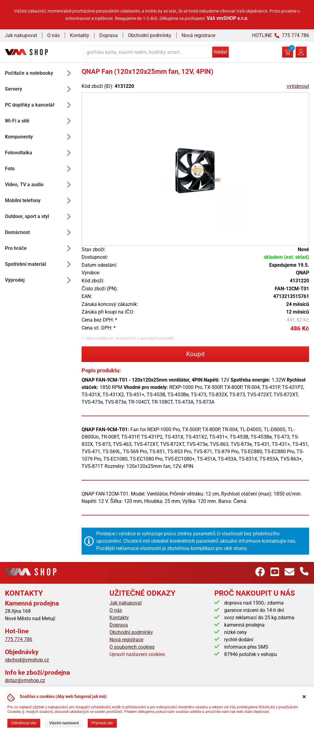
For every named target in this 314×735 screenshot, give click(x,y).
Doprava (108, 35)
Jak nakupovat (21, 35)
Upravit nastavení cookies (137, 654)
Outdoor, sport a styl (39, 216)
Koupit (195, 354)
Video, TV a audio (39, 184)
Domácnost (39, 232)
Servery (39, 89)
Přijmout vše (102, 723)
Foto (39, 168)
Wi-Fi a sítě (39, 120)
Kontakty (79, 35)
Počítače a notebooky (39, 73)
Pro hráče (39, 248)
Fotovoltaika (39, 152)
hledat (220, 52)
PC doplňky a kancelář (39, 105)
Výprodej (39, 280)
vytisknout (298, 86)
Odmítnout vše (23, 723)
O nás (53, 35)
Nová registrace (198, 35)
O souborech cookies (132, 647)
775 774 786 (18, 639)
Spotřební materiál (39, 264)
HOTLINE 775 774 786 (280, 35)
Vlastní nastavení (64, 723)
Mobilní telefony (39, 200)
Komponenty (39, 136)
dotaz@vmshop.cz (25, 680)
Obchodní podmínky (149, 35)
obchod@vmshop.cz (27, 660)
